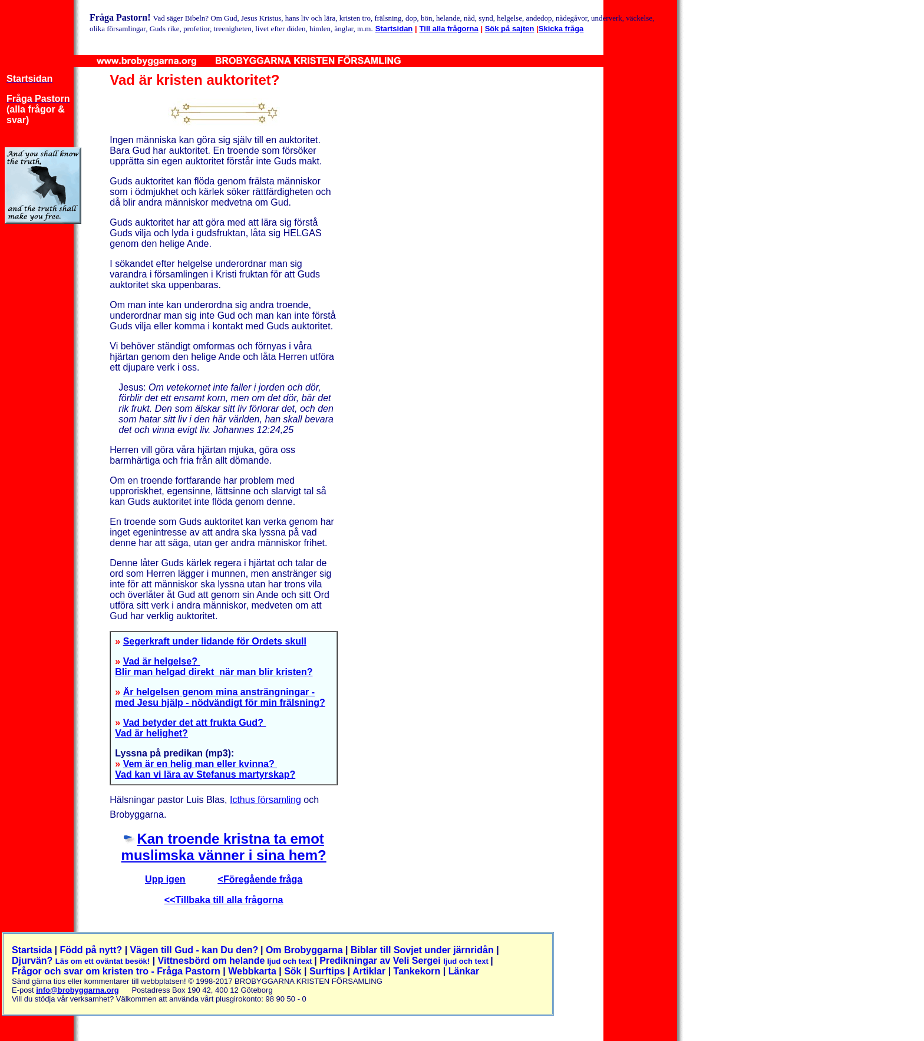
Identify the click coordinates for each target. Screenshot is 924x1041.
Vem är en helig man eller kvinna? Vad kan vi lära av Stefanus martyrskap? (205, 769)
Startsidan (394, 28)
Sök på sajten (509, 28)
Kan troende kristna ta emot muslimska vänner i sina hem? (223, 847)
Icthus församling (265, 800)
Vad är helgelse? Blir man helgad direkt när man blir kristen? (213, 666)
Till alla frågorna (449, 28)
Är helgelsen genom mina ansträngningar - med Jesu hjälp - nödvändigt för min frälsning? (220, 697)
